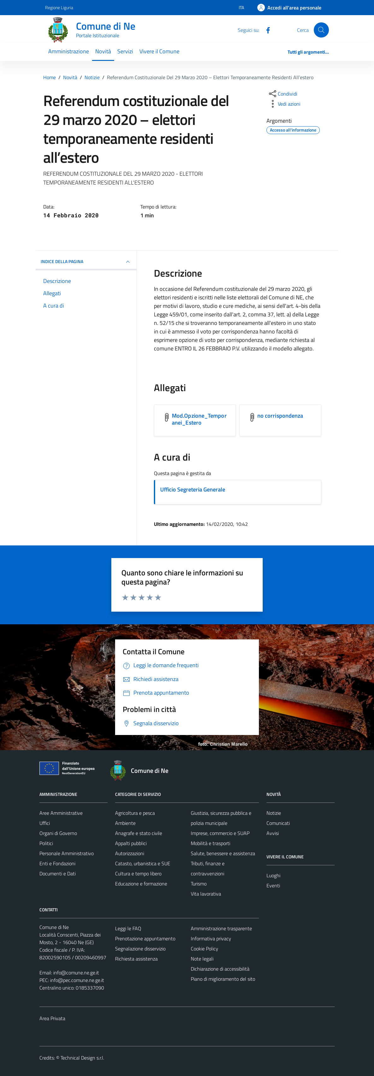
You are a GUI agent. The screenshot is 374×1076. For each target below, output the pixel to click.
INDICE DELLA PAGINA (86, 262)
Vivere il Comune (159, 51)
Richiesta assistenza (136, 958)
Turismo (199, 883)
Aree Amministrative (61, 813)
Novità (103, 51)
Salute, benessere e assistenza (223, 853)
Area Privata (52, 1018)
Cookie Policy (204, 948)
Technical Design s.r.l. (82, 1057)
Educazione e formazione (141, 883)
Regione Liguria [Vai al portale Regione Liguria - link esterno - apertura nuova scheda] (59, 7)
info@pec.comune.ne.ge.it (77, 980)
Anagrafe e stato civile (138, 833)
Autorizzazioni (129, 853)
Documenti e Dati (57, 873)
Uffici (44, 823)
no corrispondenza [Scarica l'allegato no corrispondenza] (280, 415)
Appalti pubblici (131, 843)
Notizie (273, 813)
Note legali (202, 958)
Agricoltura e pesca (135, 813)
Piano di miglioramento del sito (223, 979)
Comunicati (278, 823)
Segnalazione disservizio (140, 948)
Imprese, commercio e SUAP (220, 833)
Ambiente (125, 823)
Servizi (125, 51)
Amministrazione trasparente (221, 928)
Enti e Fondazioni (57, 863)
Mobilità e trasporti (210, 843)
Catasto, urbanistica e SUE (142, 863)
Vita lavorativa (206, 893)
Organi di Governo (58, 833)
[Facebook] (265, 29)
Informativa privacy (211, 938)
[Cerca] (321, 30)
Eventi (273, 885)
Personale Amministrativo (66, 853)
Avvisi (272, 833)
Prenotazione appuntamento (145, 938)
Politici (46, 843)
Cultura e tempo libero (138, 873)
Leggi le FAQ (128, 928)
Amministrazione (68, 51)
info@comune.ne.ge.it (76, 972)
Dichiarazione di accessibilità (220, 969)
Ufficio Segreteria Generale (192, 489)
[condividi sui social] (282, 94)
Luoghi (273, 875)
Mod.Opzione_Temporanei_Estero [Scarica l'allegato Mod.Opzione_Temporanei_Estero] (199, 419)
